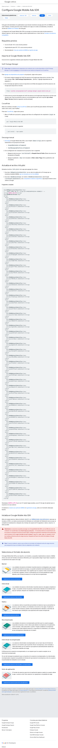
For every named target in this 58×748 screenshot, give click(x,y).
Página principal (5, 6)
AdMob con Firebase (13, 28)
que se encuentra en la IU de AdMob (29, 174)
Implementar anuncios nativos (11, 615)
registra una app (33, 50)
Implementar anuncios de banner (12, 579)
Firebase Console (34, 730)
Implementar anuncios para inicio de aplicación (16, 682)
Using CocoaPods (21, 106)
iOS (42, 15)
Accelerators (5, 727)
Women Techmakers (7, 730)
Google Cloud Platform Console (37, 725)
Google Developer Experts (8, 725)
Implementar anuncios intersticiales (13, 597)
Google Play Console (35, 727)
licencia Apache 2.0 (24, 690)
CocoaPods (10, 111)
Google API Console (34, 722)
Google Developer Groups (8, 722)
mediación (16, 70)
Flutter (6, 18)
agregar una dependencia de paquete (14, 74)
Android (23, 15)
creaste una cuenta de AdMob (17, 508)
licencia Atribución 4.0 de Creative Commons (45, 688)
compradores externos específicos (33, 178)
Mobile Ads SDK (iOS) (27, 6)
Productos (13, 6)
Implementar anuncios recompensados (14, 635)
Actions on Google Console (36, 732)
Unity (49, 15)
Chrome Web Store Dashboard (37, 737)
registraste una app (31, 508)
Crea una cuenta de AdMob (21, 50)
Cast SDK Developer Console (36, 734)
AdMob (10, 2)
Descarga (7, 140)
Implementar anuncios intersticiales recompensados (17, 664)
